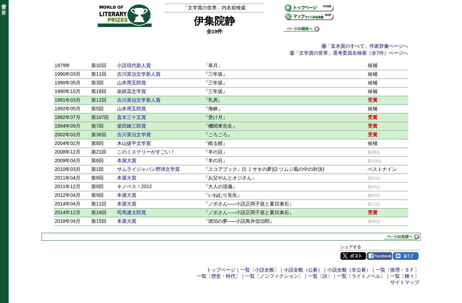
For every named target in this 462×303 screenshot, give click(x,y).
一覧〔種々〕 (404, 276)
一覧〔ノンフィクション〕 (274, 276)
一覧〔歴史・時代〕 (218, 276)
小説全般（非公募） (349, 270)
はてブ (405, 256)
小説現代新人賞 (134, 65)
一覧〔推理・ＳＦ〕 (397, 270)
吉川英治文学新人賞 (139, 74)
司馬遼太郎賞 (131, 212)
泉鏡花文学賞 (131, 91)
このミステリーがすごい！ (146, 152)
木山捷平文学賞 (134, 143)
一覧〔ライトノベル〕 (361, 276)
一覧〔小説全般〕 (259, 270)
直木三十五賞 (131, 117)
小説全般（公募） (303, 270)
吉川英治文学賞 (134, 134)
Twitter (353, 256)
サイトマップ (404, 282)
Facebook (379, 256)
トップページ (220, 270)
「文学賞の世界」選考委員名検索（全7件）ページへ (351, 53)
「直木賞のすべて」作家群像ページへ (367, 46)
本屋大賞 (126, 160)
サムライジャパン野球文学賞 (148, 169)
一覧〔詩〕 (320, 276)
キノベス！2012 (134, 186)
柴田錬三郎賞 (131, 126)
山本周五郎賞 (131, 82)
